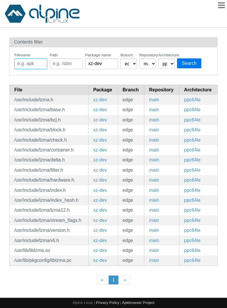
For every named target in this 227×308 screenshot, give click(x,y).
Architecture (166, 55)
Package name (98, 55)
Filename (22, 55)
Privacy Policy (107, 302)
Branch (126, 55)
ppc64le (192, 99)
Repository (147, 55)
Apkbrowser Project (138, 302)
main (154, 99)
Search (189, 63)
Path (54, 55)
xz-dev (100, 99)
